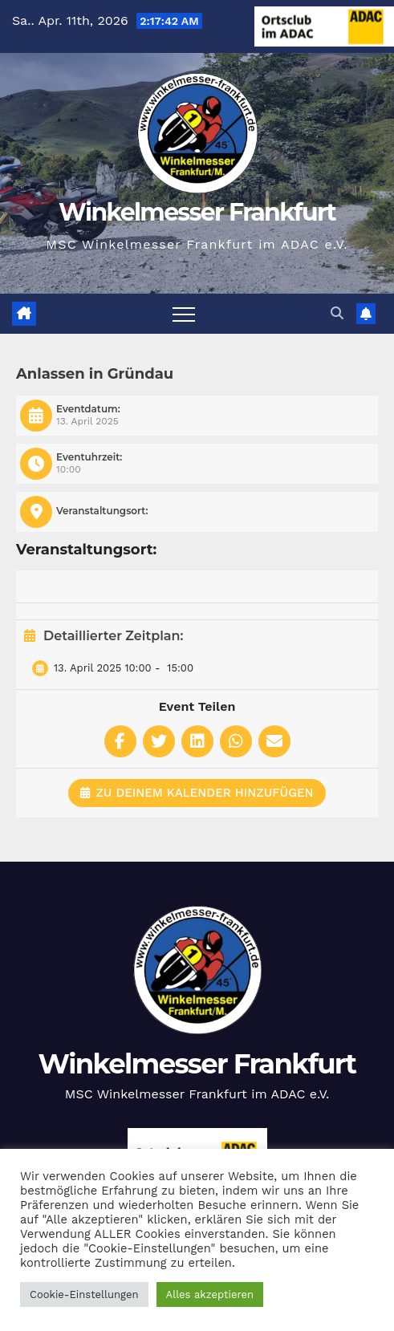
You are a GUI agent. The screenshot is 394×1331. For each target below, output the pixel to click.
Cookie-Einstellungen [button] (84, 1294)
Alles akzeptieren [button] (210, 1294)
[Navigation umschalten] (183, 313)
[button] (337, 313)
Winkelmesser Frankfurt (197, 212)
